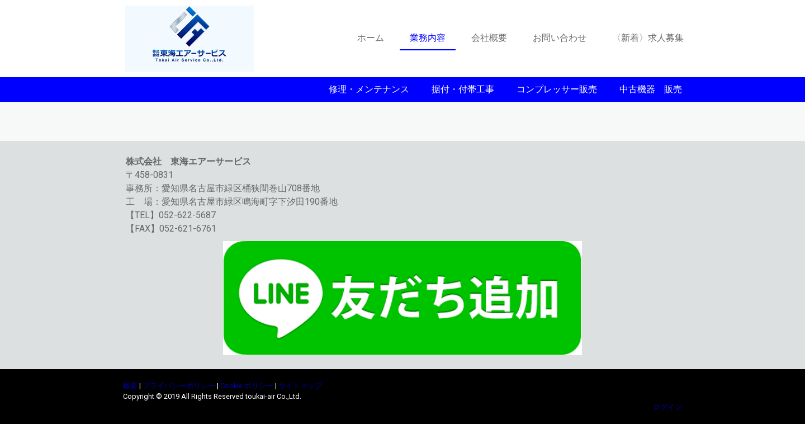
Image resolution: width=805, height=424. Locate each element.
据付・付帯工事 (463, 89)
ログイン (667, 407)
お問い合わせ (559, 37)
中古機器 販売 (650, 89)
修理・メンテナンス (369, 89)
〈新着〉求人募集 (648, 37)
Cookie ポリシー (246, 385)
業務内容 (428, 37)
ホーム (370, 37)
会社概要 (489, 37)
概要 (130, 385)
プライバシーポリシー (179, 385)
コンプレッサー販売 (557, 89)
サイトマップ (300, 385)
